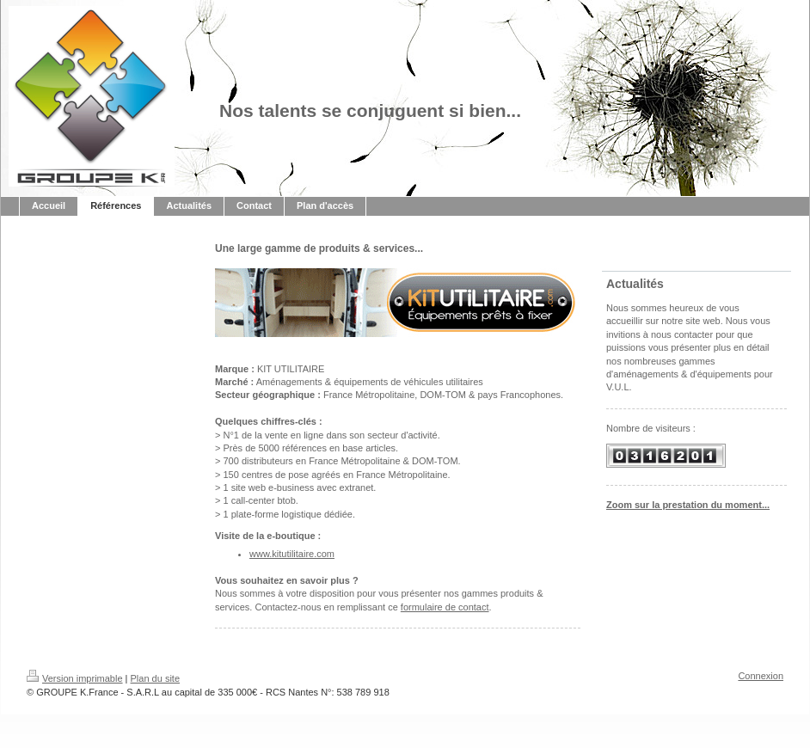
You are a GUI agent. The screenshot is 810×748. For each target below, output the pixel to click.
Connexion (760, 676)
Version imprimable (75, 678)
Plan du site (155, 678)
